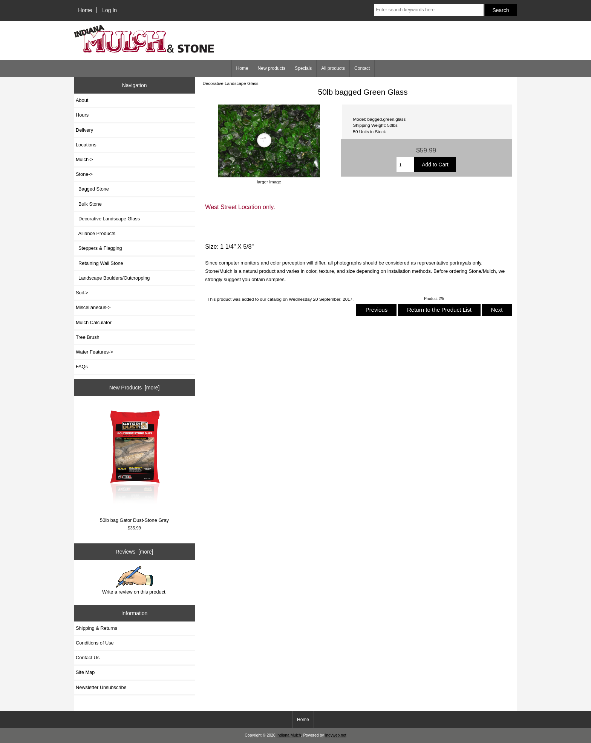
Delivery (84, 130)
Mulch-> (84, 159)
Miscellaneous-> (93, 307)
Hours (82, 115)
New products (271, 68)
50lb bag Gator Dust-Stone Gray (134, 464)
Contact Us (88, 657)
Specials (303, 68)
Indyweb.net (335, 735)
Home (85, 10)
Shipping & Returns (96, 628)
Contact (362, 68)
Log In (109, 10)
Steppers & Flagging (99, 248)
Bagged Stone (92, 189)
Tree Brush (88, 337)
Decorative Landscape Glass (230, 83)
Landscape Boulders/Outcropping (113, 278)
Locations (86, 145)
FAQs (82, 366)
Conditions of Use (95, 643)
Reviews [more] (134, 552)
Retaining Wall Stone (99, 263)
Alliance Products (95, 233)
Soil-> (82, 292)
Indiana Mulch (289, 735)
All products (333, 68)
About (82, 100)
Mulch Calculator (94, 322)
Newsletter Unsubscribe (101, 687)
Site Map (85, 672)
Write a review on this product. (134, 580)
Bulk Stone (89, 204)
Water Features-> (94, 352)
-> (84, 174)
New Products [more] (134, 388)
